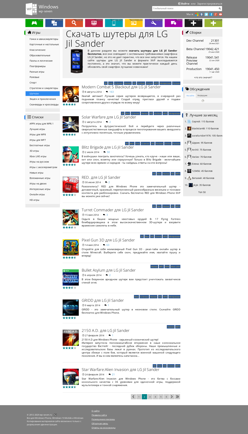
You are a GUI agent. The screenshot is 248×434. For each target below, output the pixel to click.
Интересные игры (40, 189)
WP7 (161, 266)
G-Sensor (119, 83)
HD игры (34, 199)
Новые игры (36, 172)
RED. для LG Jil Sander (101, 177)
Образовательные (40, 55)
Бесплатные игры (40, 145)
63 (108, 244)
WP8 (156, 83)
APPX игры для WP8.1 (42, 123)
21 (113, 374)
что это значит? (203, 77)
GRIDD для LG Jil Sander (103, 300)
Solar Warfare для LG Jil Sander (109, 117)
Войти (183, 3)
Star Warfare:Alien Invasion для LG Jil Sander (120, 369)
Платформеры (38, 66)
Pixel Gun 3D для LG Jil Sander (108, 240)
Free (137, 143)
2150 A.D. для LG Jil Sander (105, 330)
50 (108, 152)
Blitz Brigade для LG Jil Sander (108, 147)
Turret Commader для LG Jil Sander (113, 209)
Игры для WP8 (38, 134)
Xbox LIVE (175, 266)
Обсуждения (197, 89)
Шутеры (34, 93)
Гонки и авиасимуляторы (44, 39)
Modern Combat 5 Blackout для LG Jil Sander (121, 86)
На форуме (202, 95)
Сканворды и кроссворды (44, 104)
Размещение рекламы (103, 419)
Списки (35, 117)
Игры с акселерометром (43, 167)
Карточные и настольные (44, 44)
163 (111, 91)
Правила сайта (99, 415)
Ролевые (34, 77)
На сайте (190, 95)
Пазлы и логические (41, 60)
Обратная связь (100, 423)
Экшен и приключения (43, 98)
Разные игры (37, 71)
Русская (176, 83)
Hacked (128, 83)
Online (149, 83)
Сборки (193, 32)
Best (111, 83)
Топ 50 (202, 192)
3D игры (34, 150)
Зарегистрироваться (209, 3)
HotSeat (141, 83)
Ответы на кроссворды (104, 427)
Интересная (165, 83)
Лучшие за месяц (201, 115)
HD (134, 83)
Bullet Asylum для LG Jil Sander (109, 270)
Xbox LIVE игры (38, 156)
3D (106, 83)
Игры (33, 32)
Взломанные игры (40, 178)
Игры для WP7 (38, 139)
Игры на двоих (38, 183)
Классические (37, 49)
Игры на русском (39, 161)
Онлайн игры (37, 194)
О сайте (95, 410)
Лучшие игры (37, 129)
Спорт (33, 82)
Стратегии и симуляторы (44, 88)
